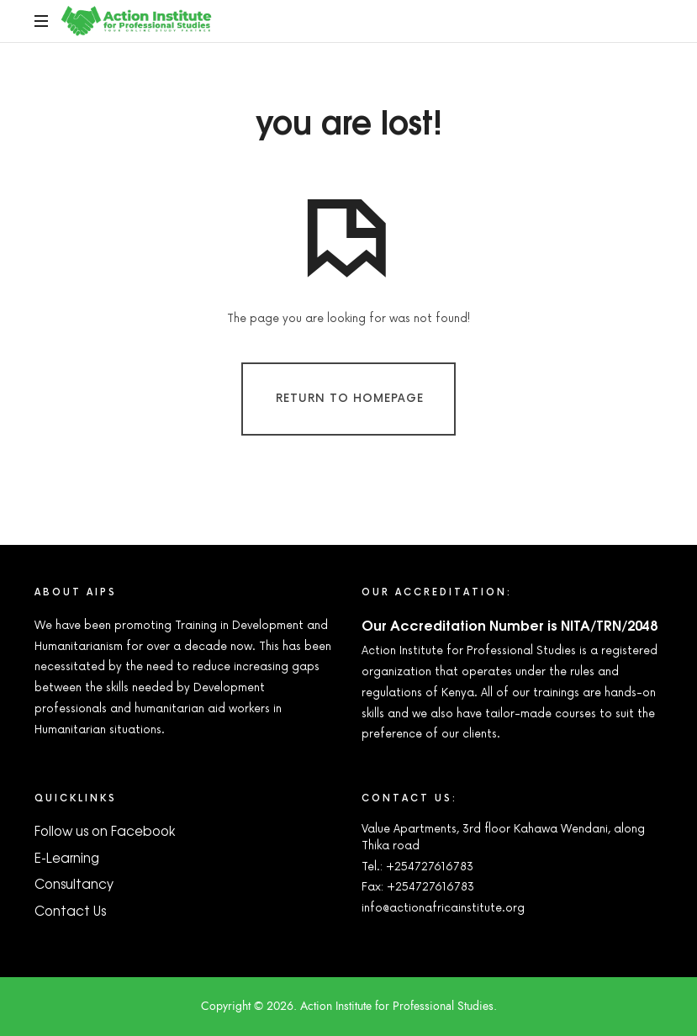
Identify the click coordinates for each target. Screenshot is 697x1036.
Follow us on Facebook (104, 830)
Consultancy (74, 883)
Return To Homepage (350, 397)
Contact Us (70, 910)
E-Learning (66, 857)
